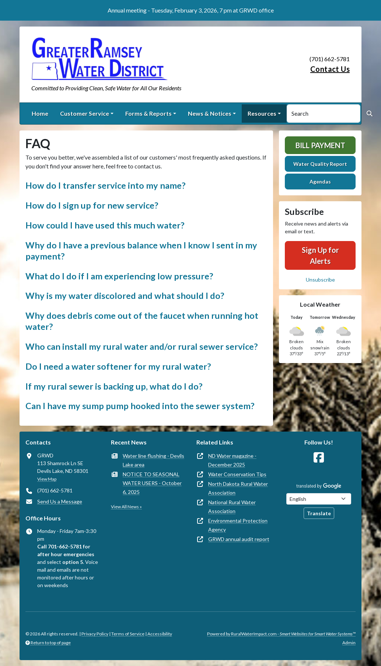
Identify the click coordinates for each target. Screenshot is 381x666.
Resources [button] (262, 113)
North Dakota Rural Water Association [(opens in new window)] (238, 488)
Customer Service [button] (84, 113)
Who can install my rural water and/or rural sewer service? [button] (141, 346)
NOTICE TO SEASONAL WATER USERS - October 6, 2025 (152, 483)
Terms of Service (127, 634)
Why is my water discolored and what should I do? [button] (124, 295)
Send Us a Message (59, 501)
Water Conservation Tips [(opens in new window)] (237, 474)
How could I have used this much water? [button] (105, 225)
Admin (349, 642)
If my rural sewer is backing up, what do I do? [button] (114, 386)
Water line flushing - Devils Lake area (153, 460)
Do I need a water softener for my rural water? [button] (118, 366)
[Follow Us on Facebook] (319, 457)
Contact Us (330, 68)
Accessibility (159, 634)
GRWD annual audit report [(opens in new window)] (238, 539)
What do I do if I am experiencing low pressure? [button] (119, 276)
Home (40, 113)
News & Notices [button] (209, 113)
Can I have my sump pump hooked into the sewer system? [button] (140, 406)
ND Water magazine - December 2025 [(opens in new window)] (232, 460)
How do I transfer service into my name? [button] (105, 185)
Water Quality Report (320, 164)
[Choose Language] (318, 499)
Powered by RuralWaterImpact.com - (281, 634)
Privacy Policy (94, 634)
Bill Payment (320, 145)
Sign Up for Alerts (320, 255)
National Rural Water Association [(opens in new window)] (232, 506)
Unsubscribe (320, 279)
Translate (319, 513)
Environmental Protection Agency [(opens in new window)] (238, 525)
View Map (46, 479)
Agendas (320, 181)
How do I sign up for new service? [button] (91, 205)
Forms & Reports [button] (148, 113)
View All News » (126, 506)
